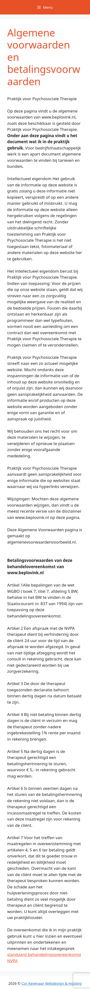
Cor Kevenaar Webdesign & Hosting (51, 983)
